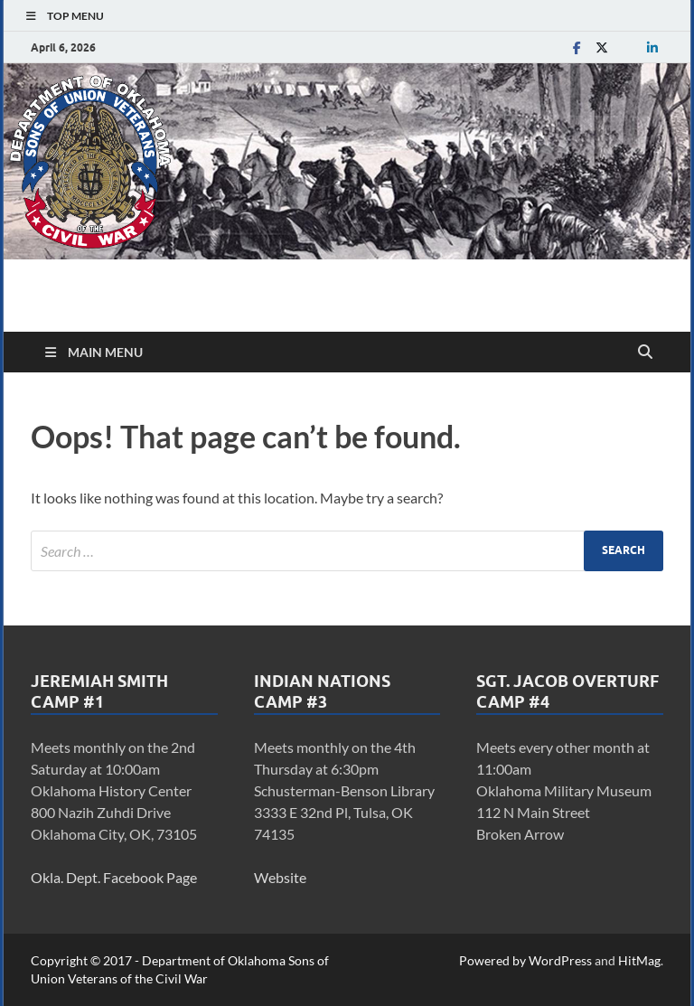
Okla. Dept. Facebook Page (114, 877)
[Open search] (645, 352)
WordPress (560, 960)
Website (280, 877)
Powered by (494, 960)
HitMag (639, 960)
